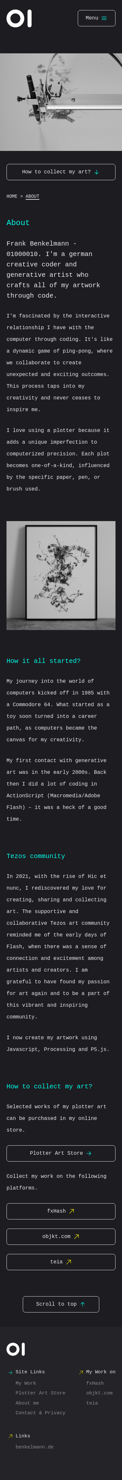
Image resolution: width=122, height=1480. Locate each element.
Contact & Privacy (40, 1413)
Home (12, 196)
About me (27, 1403)
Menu (96, 18)
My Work (26, 1383)
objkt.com (60, 1236)
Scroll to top (61, 1304)
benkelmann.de (35, 1447)
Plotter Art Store (61, 1153)
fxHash (61, 1211)
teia (61, 1262)
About (32, 196)
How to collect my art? (61, 172)
